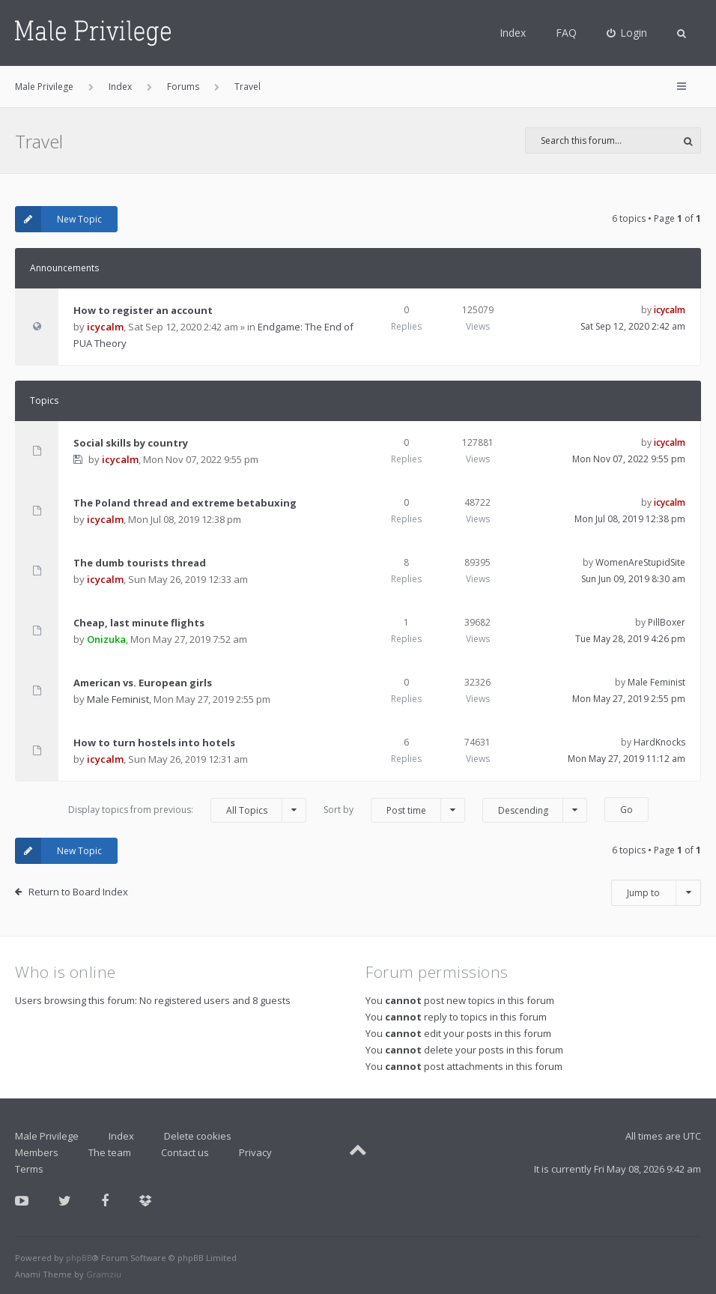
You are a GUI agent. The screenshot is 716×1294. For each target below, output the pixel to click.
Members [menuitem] (36, 1152)
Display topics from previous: (187, 810)
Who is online (65, 971)
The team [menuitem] (109, 1152)
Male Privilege (47, 1136)
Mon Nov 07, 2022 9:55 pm (628, 459)
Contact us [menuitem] (185, 1152)
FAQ (566, 32)
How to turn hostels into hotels (154, 742)
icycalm (105, 326)
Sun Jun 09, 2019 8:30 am (633, 578)
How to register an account (143, 310)
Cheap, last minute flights (138, 622)
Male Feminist (118, 699)
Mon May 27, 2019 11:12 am (626, 758)
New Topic (58, 219)
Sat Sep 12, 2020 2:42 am (632, 326)
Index (513, 32)
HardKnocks (659, 742)
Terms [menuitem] (29, 1169)
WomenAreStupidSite (640, 562)
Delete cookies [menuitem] (197, 1136)
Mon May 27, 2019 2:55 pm (628, 698)
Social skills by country (130, 443)
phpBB (79, 1257)
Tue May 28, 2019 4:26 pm (630, 638)
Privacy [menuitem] (255, 1152)
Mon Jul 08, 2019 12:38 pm (629, 519)
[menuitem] (627, 33)
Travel (39, 141)
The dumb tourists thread (139, 562)
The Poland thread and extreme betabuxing (185, 503)
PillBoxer (666, 622)
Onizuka (106, 639)
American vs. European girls (142, 682)
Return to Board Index (78, 891)
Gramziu (103, 1274)
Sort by (394, 810)
